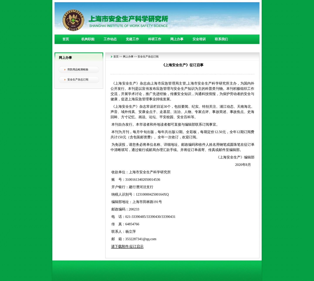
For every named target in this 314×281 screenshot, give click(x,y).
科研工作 (154, 39)
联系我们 (221, 39)
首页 (65, 39)
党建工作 (132, 39)
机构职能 (87, 39)
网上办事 (176, 39)
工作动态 (110, 39)
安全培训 (199, 39)
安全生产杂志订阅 (148, 56)
